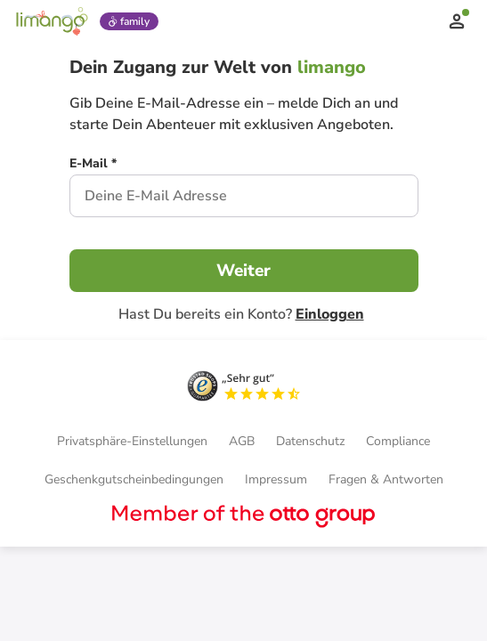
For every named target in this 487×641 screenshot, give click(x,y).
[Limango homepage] (52, 21)
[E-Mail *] (93, 165)
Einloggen (330, 314)
